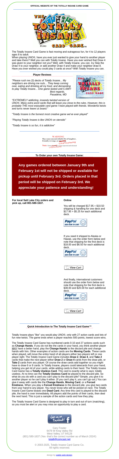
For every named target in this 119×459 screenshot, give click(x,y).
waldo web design (64, 455)
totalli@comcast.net (59, 439)
